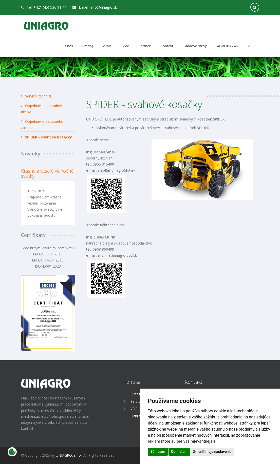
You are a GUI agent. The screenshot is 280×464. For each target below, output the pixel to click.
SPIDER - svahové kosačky (48, 137)
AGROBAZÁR (227, 46)
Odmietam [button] (179, 452)
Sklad (125, 46)
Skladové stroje (195, 46)
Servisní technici (38, 96)
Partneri (144, 46)
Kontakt (166, 46)
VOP (251, 46)
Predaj (87, 46)
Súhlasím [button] (158, 452)
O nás (68, 46)
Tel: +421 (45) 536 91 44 (43, 7)
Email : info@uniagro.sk (94, 7)
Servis (106, 46)
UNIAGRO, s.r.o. (69, 455)
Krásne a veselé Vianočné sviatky (47, 173)
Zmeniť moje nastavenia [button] (212, 452)
